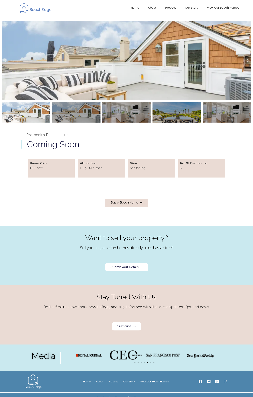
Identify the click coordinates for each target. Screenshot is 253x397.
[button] (5, 60)
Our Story (191, 8)
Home (135, 8)
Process (170, 8)
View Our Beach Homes (223, 8)
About (152, 8)
